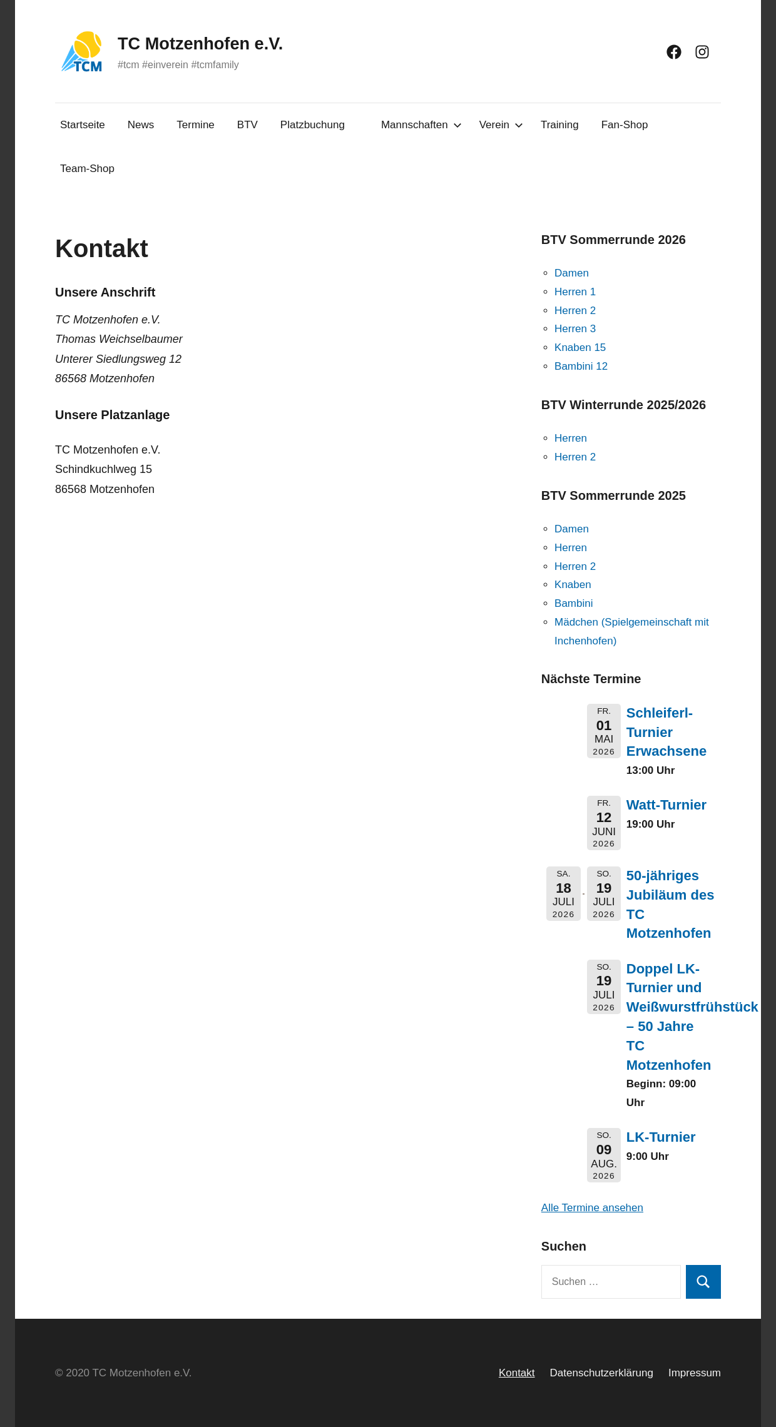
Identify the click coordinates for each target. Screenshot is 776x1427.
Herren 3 (575, 329)
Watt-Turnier (666, 805)
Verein (501, 125)
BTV (247, 125)
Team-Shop (87, 169)
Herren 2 (575, 311)
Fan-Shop (624, 125)
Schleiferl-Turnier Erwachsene (666, 732)
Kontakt (517, 1373)
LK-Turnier (661, 1137)
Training (560, 125)
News (141, 125)
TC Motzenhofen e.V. (215, 42)
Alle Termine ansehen (592, 1208)
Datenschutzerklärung (601, 1373)
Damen (571, 273)
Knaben (572, 585)
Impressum (694, 1373)
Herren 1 (575, 292)
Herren (570, 438)
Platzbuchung (312, 125)
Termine (195, 125)
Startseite (82, 125)
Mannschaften (421, 125)
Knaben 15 (580, 347)
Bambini (573, 603)
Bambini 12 (581, 366)
